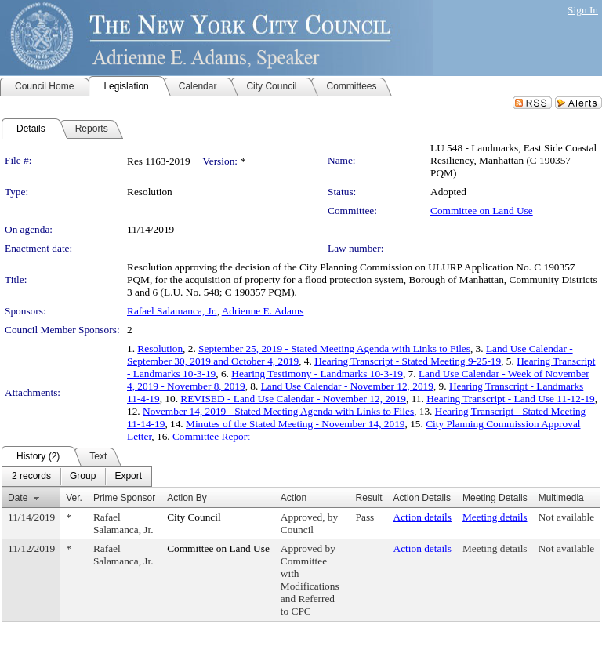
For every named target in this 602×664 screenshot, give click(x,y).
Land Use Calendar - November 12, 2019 (347, 386)
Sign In (583, 10)
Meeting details (495, 517)
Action (293, 497)
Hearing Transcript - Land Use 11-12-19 (510, 399)
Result (369, 497)
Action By (187, 497)
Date (17, 497)
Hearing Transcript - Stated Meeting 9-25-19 (407, 361)
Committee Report (211, 436)
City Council (194, 517)
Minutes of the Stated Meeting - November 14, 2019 (295, 424)
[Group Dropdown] (82, 476)
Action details (422, 517)
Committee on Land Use (481, 210)
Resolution (160, 348)
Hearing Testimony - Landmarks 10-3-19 (317, 373)
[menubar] (77, 476)
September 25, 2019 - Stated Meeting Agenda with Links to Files (334, 348)
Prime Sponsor (124, 497)
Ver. (74, 497)
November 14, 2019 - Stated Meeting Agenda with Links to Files (278, 411)
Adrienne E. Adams (263, 311)
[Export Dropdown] (128, 476)
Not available (566, 517)
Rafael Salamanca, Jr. (172, 311)
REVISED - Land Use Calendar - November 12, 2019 (293, 399)
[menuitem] (31, 476)
